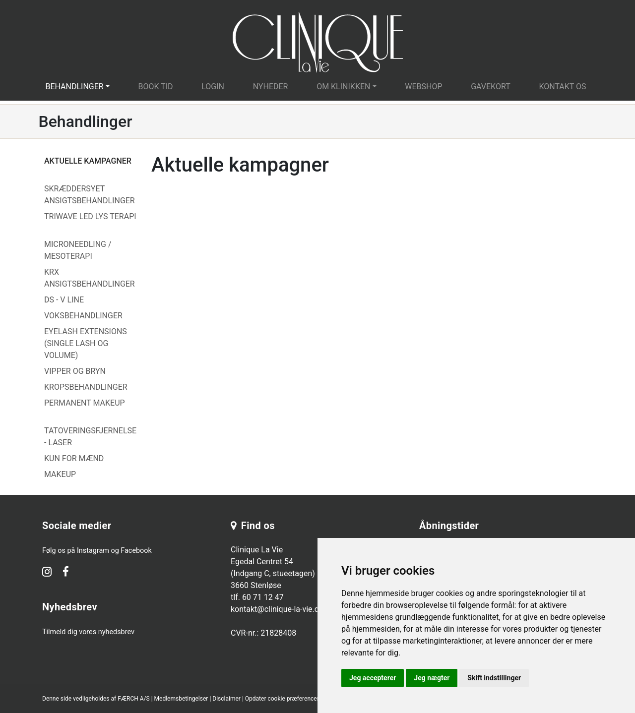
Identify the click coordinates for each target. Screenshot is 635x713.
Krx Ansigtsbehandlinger (89, 278)
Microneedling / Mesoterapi (78, 250)
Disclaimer (226, 698)
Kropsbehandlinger (85, 387)
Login (212, 86)
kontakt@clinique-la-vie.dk (277, 609)
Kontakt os (562, 86)
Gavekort (490, 86)
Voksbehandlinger (83, 315)
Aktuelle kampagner (87, 161)
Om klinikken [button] (343, 86)
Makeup (60, 474)
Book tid (155, 86)
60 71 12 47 (263, 597)
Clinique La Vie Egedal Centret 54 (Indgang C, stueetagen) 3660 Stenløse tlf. (273, 573)
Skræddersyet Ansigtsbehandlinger (89, 194)
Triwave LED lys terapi (90, 216)
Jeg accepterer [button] (372, 678)
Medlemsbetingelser (181, 698)
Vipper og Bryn (75, 371)
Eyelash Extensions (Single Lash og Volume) (85, 343)
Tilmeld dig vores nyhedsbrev (88, 632)
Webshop (423, 86)
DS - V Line (64, 299)
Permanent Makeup (84, 403)
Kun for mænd (74, 458)
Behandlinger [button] (74, 86)
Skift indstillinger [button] (494, 678)
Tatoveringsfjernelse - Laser (90, 436)
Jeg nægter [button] (431, 678)
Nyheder (270, 86)
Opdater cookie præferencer (282, 698)
